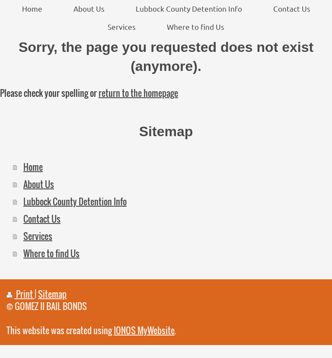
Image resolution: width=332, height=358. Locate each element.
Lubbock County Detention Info (75, 201)
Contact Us (42, 218)
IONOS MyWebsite (144, 330)
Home (33, 166)
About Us (38, 184)
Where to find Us (51, 253)
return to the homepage (138, 92)
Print (20, 294)
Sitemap (52, 294)
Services (37, 236)
